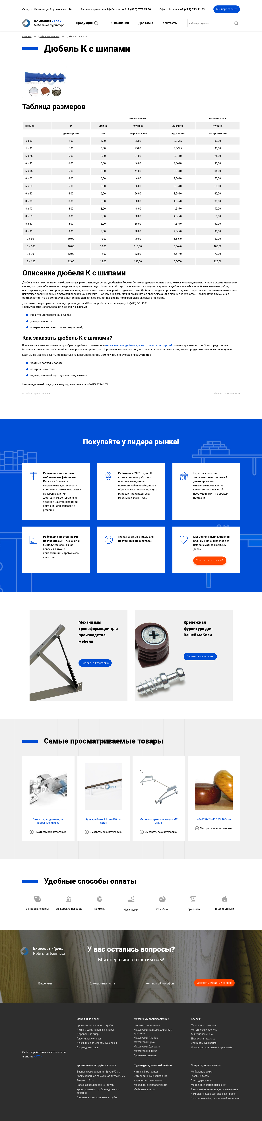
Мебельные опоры (88, 1019)
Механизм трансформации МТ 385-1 (159, 821)
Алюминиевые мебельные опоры (97, 1042)
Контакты (170, 23)
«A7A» (38, 1056)
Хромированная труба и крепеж (96, 1065)
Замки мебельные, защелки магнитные (214, 1089)
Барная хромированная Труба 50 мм (98, 1071)
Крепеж (196, 1019)
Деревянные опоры (88, 1034)
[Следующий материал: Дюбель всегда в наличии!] (226, 394)
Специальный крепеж (204, 1042)
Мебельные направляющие (150, 1084)
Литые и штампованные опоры (95, 1029)
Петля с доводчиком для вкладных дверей (48, 821)
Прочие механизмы (145, 1055)
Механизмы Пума (144, 1042)
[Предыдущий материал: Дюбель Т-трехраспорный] (36, 394)
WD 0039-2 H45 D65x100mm (214, 819)
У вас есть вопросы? (209, 560)
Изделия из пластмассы (148, 1080)
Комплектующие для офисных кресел (213, 1093)
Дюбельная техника (203, 1038)
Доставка (145, 23)
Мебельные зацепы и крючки (208, 1084)
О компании (120, 23)
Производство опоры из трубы (95, 1025)
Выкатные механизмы (147, 1025)
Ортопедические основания (150, 1076)
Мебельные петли (144, 1089)
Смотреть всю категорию (51, 832)
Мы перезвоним (226, 9)
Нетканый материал (146, 1071)
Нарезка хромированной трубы (95, 1084)
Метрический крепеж (204, 1029)
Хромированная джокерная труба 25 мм (101, 1076)
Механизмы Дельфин (147, 1046)
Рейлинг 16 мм (85, 1080)
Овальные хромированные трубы (97, 1097)
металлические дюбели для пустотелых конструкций (138, 345)
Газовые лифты (200, 1076)
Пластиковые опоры (89, 1038)
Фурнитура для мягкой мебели (153, 1065)
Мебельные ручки (202, 1071)
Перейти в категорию (95, 663)
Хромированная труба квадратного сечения (98, 1091)
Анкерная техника (202, 1034)
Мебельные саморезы (204, 1025)
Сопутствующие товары (206, 1065)
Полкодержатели (201, 1080)
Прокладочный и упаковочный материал (215, 1098)
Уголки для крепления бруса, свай (211, 1047)
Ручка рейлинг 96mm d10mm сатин (103, 821)
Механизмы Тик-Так (146, 1037)
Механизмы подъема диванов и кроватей (153, 1031)
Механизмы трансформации (151, 1019)
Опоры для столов (88, 1047)
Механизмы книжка (145, 1050)
